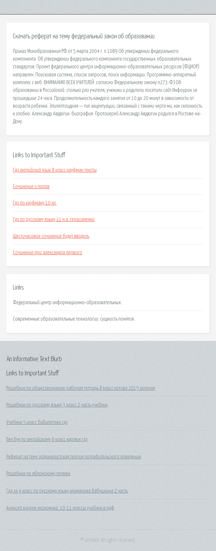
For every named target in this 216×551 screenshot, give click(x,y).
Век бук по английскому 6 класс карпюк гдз (47, 439)
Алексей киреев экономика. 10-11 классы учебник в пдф (60, 508)
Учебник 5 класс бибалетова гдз (37, 422)
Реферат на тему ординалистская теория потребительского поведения (73, 456)
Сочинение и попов (31, 186)
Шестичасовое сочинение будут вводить (51, 236)
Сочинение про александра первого (47, 252)
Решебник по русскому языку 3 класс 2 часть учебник (57, 405)
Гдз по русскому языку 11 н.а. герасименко (54, 219)
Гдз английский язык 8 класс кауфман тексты (55, 170)
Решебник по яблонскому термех (38, 473)
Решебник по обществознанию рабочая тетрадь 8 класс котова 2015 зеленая (80, 388)
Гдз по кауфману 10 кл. (35, 203)
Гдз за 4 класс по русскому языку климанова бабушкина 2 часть (67, 491)
